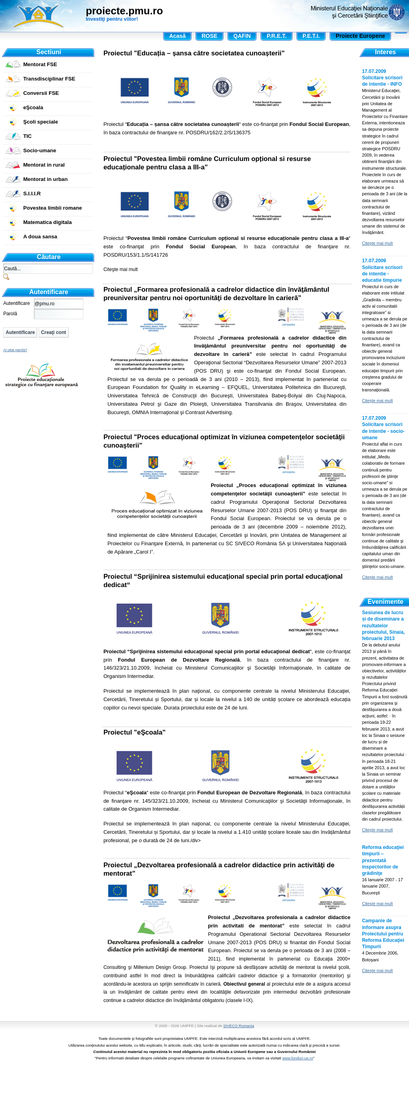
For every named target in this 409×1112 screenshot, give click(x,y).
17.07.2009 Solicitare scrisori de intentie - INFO (382, 78)
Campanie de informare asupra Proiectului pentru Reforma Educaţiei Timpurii (383, 933)
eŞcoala (33, 107)
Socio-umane (39, 150)
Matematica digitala (47, 222)
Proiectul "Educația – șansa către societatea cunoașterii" (194, 53)
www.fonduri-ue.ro (297, 1058)
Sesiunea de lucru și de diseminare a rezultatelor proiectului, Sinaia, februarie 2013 (383, 625)
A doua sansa (40, 237)
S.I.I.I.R (32, 193)
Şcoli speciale (40, 122)
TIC (27, 136)
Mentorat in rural (44, 165)
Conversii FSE (41, 93)
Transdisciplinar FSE (49, 79)
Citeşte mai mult (120, 269)
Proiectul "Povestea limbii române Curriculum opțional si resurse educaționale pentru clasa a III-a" (207, 163)
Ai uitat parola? (15, 350)
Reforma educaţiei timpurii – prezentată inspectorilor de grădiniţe (383, 860)
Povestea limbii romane (52, 208)
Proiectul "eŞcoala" (134, 732)
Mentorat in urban (45, 179)
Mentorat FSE (40, 64)
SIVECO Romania (238, 1026)
